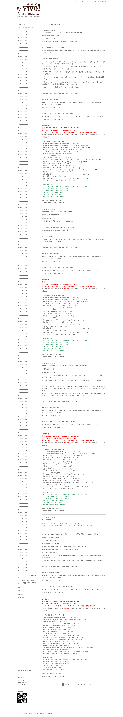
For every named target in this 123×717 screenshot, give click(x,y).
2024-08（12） (24, 96)
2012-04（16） (24, 552)
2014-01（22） (24, 487)
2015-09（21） (24, 425)
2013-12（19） (24, 490)
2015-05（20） (24, 438)
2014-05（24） (24, 475)
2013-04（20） (24, 515)
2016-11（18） (24, 382)
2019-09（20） (24, 278)
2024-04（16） (24, 108)
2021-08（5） (23, 207)
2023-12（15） (24, 120)
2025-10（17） (24, 53)
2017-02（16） (24, 373)
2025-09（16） (24, 56)
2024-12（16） (24, 83)
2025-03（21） (24, 74)
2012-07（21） (24, 543)
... (87, 684)
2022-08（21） (24, 170)
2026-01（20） (24, 43)
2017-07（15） (24, 358)
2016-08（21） (24, 392)
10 (84, 684)
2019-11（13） (24, 271)
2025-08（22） (24, 59)
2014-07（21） (24, 469)
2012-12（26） (24, 527)
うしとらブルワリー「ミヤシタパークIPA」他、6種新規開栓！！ (64, 32)
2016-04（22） (24, 404)
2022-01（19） (24, 191)
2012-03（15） (24, 555)
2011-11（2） (23, 567)
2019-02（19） (24, 299)
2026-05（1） (23, 31)
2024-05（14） (24, 105)
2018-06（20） (24, 324)
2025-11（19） (24, 50)
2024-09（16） (24, 93)
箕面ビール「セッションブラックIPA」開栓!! (57, 211)
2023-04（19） (24, 145)
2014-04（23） (24, 478)
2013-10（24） (24, 496)
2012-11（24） (24, 530)
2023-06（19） (24, 139)
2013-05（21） (24, 512)
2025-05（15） (24, 68)
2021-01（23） (24, 228)
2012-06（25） (24, 546)
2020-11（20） (24, 234)
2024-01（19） (24, 117)
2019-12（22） (24, 268)
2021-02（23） (24, 225)
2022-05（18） (24, 179)
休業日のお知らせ (48, 520)
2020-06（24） (24, 250)
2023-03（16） (24, 148)
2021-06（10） (24, 213)
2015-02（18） (24, 447)
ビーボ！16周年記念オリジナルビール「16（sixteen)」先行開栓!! (64, 365)
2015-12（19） (24, 416)
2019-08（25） (24, 281)
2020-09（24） (24, 241)
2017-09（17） (24, 352)
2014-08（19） (24, 466)
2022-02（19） (24, 188)
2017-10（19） (24, 348)
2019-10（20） (24, 275)
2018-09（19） (24, 315)
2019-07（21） (24, 284)
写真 (19, 587)
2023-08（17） (24, 133)
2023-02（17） (24, 151)
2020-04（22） (24, 256)
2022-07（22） (24, 173)
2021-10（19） (24, 201)
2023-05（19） (24, 142)
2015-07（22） (24, 432)
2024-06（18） (24, 102)
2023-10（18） (24, 127)
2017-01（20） (24, 376)
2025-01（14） (24, 80)
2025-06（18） (24, 65)
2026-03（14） (24, 37)
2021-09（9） (23, 204)
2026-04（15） (24, 34)
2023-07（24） (24, 136)
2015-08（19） (24, 429)
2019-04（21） (24, 293)
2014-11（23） (24, 456)
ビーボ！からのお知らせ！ (25, 27)
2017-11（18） (24, 345)
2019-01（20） (24, 302)
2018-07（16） (24, 321)
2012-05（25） (24, 549)
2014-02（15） (24, 484)
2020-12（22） (24, 231)
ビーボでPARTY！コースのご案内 (27, 576)
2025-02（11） (24, 77)
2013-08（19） (24, 503)
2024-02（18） (24, 114)
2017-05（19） (24, 364)
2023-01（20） (24, 154)
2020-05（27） (24, 253)
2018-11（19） (24, 308)
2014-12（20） (24, 453)
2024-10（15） (24, 90)
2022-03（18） (24, 185)
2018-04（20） (24, 330)
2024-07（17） (24, 99)
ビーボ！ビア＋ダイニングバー (30, 713)
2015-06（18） (24, 435)
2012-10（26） (24, 533)
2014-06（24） (24, 472)
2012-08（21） (24, 539)
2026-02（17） (24, 40)
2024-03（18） (24, 111)
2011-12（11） (24, 564)
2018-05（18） (24, 327)
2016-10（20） (24, 385)
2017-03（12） (24, 370)
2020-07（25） (24, 247)
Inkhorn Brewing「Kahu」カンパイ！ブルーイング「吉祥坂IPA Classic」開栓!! (70, 534)
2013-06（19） (24, 509)
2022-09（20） (24, 167)
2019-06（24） (24, 287)
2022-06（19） (24, 176)
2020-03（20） (24, 259)
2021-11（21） (24, 197)
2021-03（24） (24, 222)
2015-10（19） (24, 422)
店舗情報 (20, 594)
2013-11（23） (24, 493)
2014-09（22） (24, 462)
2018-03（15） (24, 333)
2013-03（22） (24, 518)
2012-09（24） (24, 536)
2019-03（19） (24, 296)
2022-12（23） (24, 157)
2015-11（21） (24, 419)
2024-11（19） (24, 87)
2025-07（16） (24, 62)
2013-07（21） (24, 506)
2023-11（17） (24, 124)
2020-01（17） (24, 265)
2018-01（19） (24, 339)
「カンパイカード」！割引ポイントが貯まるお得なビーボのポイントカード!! (27, 582)
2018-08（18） (24, 318)
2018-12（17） (24, 305)
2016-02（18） (24, 410)
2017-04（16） (24, 367)
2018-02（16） (24, 336)
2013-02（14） (24, 521)
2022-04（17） (24, 182)
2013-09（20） (24, 499)
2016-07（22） (24, 395)
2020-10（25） (24, 238)
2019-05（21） (24, 290)
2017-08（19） (24, 355)
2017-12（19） (24, 342)
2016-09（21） (24, 389)
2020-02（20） (24, 262)
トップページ (21, 24)
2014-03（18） (24, 481)
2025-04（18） (24, 71)
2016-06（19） (24, 398)
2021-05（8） (23, 216)
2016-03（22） (24, 407)
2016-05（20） (24, 401)
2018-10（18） (24, 311)
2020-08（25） (24, 244)
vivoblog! (21, 597)
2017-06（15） (24, 361)
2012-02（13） (24, 558)
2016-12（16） (24, 379)
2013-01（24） (24, 524)
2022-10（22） (24, 164)
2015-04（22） (24, 441)
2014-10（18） (24, 459)
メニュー (20, 590)
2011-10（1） (23, 570)
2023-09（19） (24, 130)
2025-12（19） (24, 47)
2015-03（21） (24, 444)
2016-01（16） (24, 413)
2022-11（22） (24, 161)
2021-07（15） (24, 210)
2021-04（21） (24, 219)
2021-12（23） (24, 194)
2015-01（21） (24, 450)
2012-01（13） (24, 561)
